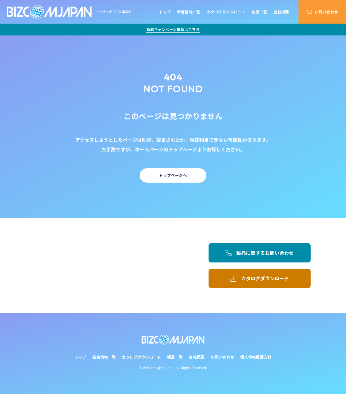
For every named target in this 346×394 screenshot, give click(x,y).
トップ (165, 11)
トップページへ (173, 175)
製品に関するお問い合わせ (265, 252)
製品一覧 (259, 11)
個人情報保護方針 (255, 357)
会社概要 (281, 11)
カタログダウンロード (226, 11)
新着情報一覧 (188, 11)
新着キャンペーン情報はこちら (173, 29)
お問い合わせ (326, 11)
